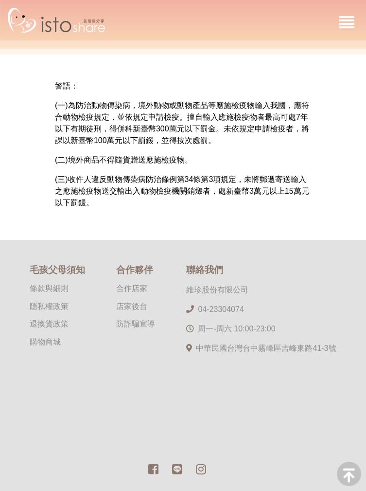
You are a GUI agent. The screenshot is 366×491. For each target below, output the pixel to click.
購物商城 (45, 342)
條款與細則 (49, 288)
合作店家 (131, 288)
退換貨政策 (49, 324)
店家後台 (131, 306)
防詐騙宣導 (135, 324)
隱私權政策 (49, 306)
